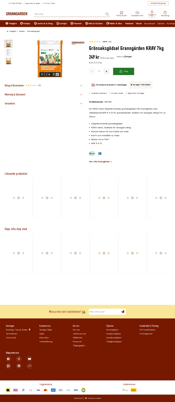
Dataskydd (78, 398)
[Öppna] (50, 58)
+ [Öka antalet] (106, 71)
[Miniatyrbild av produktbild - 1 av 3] (8, 43)
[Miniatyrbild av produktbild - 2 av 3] (8, 52)
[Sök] (107, 14)
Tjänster (161, 23)
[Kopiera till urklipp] (100, 102)
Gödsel (21, 31)
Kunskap (171, 23)
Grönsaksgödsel (33, 31)
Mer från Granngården (99, 161)
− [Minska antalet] (92, 71)
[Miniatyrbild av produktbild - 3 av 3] (8, 61)
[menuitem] (10, 23)
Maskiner (129, 23)
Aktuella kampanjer (158, 3)
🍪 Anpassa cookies (93, 398)
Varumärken (149, 23)
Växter (139, 23)
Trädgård (12, 31)
